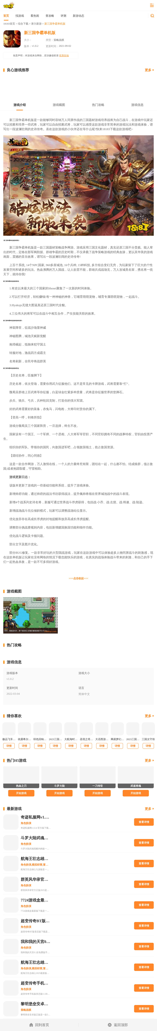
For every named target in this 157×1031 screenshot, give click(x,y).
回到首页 (39, 1025)
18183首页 (9, 23)
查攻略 (50, 15)
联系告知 (64, 55)
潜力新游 (36, 23)
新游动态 (78, 15)
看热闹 (35, 15)
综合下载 (23, 23)
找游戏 (19, 15)
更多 (148, 70)
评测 (63, 15)
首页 (6, 15)
